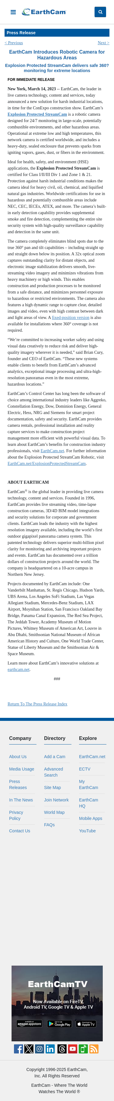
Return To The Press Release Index (37, 704)
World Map (54, 812)
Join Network (56, 800)
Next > (103, 43)
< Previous (14, 43)
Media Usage (21, 769)
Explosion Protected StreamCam (37, 114)
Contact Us (19, 830)
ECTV (84, 769)
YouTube (87, 830)
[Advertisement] (57, 900)
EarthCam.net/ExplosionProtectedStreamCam (47, 463)
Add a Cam (54, 756)
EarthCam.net (52, 451)
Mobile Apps (90, 818)
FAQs (49, 824)
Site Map (52, 787)
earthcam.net (18, 669)
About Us (18, 756)
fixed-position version (70, 317)
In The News (21, 800)
